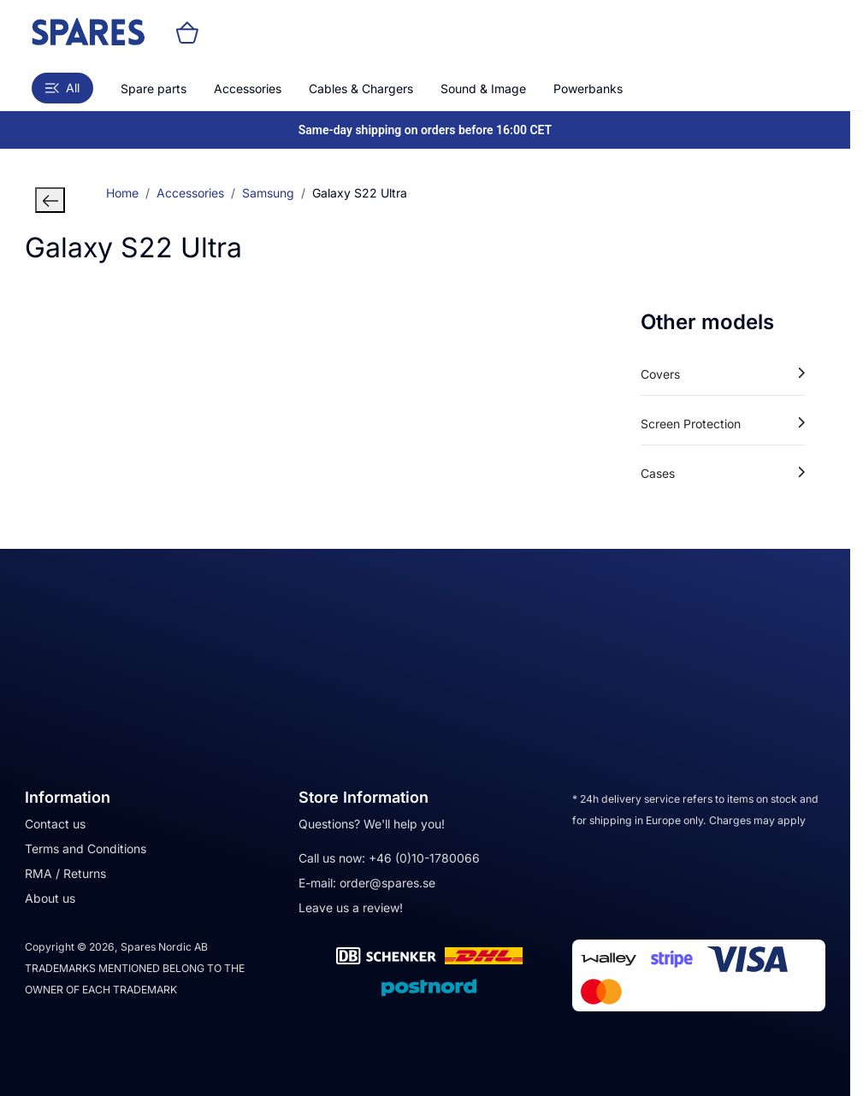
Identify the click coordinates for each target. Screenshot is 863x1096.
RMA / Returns (65, 873)
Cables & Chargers (361, 88)
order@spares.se (387, 882)
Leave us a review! (351, 907)
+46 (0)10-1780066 (424, 858)
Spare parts (153, 88)
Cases (723, 473)
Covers (723, 374)
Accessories (247, 88)
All (62, 87)
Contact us (55, 823)
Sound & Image (483, 88)
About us (50, 898)
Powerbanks (588, 88)
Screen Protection (723, 423)
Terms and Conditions (85, 848)
